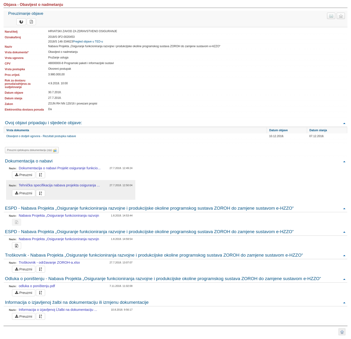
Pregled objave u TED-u (88, 41)
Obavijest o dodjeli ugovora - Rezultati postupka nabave (41, 136)
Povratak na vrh (344, 123)
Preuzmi (23, 175)
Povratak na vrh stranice (342, 331)
